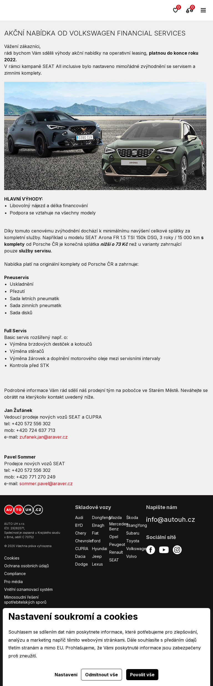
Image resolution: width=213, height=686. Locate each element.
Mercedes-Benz (119, 526)
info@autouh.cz (170, 519)
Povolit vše (142, 674)
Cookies (11, 558)
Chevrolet (84, 540)
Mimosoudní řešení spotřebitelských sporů (25, 599)
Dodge (81, 564)
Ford (96, 540)
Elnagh (98, 525)
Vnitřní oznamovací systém (28, 589)
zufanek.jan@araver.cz (43, 437)
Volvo (131, 556)
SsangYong (136, 525)
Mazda (115, 517)
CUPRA (81, 548)
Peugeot (117, 544)
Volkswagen (137, 548)
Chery (80, 533)
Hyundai (99, 548)
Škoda (132, 517)
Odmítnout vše (101, 674)
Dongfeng (101, 517)
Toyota (132, 540)
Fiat (95, 533)
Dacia (80, 556)
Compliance (15, 573)
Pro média (13, 581)
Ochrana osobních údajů (26, 565)
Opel (113, 536)
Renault (116, 552)
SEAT (114, 560)
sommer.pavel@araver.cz (46, 483)
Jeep (97, 556)
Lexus (97, 564)
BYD (79, 525)
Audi (79, 517)
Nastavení (66, 674)
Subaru (132, 533)
